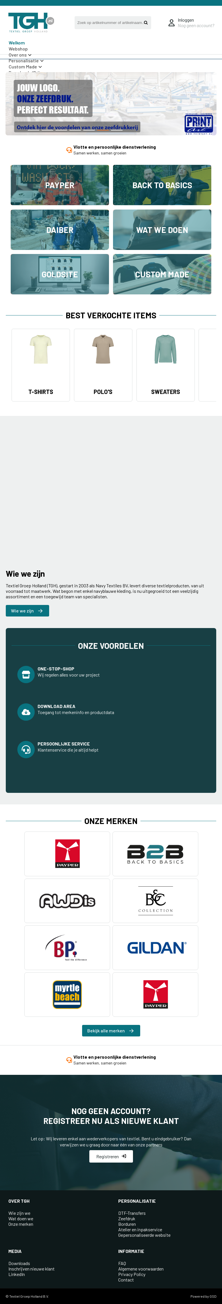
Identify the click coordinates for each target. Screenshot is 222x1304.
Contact (126, 1279)
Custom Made (25, 66)
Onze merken (20, 1224)
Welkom (17, 42)
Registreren (111, 1156)
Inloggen (186, 20)
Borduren (127, 1224)
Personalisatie (26, 60)
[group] (111, 104)
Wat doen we (20, 1218)
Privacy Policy (131, 1274)
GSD (213, 1296)
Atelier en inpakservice (140, 1229)
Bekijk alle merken (110, 1030)
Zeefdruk (126, 1218)
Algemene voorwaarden (141, 1268)
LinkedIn (16, 1274)
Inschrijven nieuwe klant (31, 1268)
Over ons (20, 54)
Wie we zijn (26, 610)
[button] (201, 125)
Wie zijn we (19, 1213)
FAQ (122, 1263)
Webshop (18, 48)
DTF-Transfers (132, 1213)
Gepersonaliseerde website (144, 1235)
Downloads (19, 1263)
